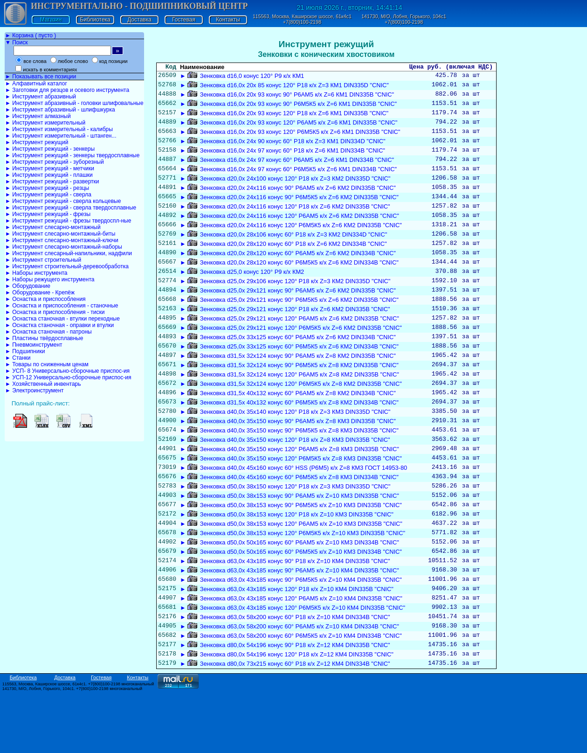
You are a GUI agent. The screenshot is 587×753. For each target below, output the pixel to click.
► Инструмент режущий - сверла (48, 194)
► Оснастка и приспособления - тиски (54, 312)
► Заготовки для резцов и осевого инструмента (67, 90)
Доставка (139, 19)
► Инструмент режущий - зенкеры (50, 149)
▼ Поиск (16, 42)
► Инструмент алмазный (38, 116)
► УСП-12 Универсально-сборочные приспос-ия (68, 377)
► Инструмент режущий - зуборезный (54, 162)
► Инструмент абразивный (40, 96)
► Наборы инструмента (36, 273)
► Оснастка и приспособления (45, 299)
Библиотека (95, 19)
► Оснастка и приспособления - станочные (61, 305)
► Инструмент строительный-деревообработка (67, 266)
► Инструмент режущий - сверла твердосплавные (70, 207)
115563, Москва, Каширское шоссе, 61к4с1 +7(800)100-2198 (302, 19)
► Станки (18, 358)
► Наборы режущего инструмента (49, 279)
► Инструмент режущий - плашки (49, 175)
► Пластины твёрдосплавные (44, 338)
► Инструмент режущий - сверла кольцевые (63, 201)
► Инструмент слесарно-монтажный (53, 227)
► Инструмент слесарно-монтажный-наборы (63, 247)
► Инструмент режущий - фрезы (47, 214)
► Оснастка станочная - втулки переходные (62, 318)
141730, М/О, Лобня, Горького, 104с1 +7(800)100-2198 (403, 19)
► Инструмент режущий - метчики (49, 168)
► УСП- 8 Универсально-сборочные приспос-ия (67, 371)
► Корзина (30, 35)
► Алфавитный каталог (36, 83)
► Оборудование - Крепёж (40, 292)
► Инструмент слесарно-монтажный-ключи (61, 240)
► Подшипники (25, 351)
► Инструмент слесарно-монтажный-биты (60, 233)
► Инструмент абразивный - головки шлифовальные (74, 103)
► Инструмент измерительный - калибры (59, 129)
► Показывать (40, 76)
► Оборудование (27, 286)
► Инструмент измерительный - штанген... (60, 135)
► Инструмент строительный (43, 260)
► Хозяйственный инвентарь (43, 384)
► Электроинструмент (34, 390)
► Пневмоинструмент (33, 345)
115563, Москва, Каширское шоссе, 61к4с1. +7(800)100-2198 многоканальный (78, 745)
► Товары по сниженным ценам (47, 364)
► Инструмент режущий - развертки (52, 181)
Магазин (51, 19)
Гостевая (183, 19)
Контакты (228, 19)
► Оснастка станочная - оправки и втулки (59, 325)
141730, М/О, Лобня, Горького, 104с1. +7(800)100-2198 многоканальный (72, 749)
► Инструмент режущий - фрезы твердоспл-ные (68, 220)
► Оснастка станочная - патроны (48, 331)
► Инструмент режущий (36, 142)
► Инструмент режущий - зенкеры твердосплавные (72, 155)
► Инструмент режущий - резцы (47, 188)
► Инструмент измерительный (45, 122)
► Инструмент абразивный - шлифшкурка (60, 109)
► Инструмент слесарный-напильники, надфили (68, 253)
